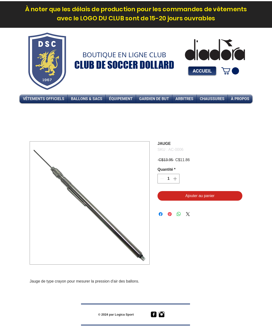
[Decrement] (161, 178)
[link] (230, 70)
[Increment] (175, 178)
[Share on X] (188, 214)
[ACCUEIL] (202, 71)
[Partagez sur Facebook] (160, 214)
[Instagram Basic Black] (161, 314)
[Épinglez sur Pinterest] (170, 214)
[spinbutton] (168, 178)
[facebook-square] (154, 314)
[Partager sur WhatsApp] (179, 214)
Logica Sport (124, 314)
